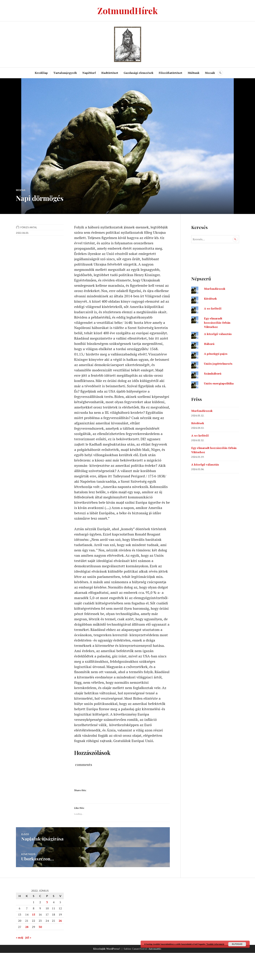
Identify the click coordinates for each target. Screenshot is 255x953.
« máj (19, 938)
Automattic (154, 949)
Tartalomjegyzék (65, 73)
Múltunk (193, 73)
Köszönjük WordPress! (106, 949)
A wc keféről (212, 308)
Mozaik (210, 73)
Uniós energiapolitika (219, 383)
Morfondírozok (214, 289)
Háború (209, 344)
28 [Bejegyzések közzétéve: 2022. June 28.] (26, 927)
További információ (215, 944)
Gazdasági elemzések (138, 73)
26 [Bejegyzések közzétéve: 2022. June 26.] (60, 921)
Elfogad (237, 944)
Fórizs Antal (28, 227)
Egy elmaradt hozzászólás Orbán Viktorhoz (217, 322)
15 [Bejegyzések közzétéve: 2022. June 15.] (33, 915)
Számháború (212, 373)
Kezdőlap (41, 73)
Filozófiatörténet (170, 73)
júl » (28, 938)
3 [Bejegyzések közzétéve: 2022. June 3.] (47, 902)
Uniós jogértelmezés (218, 364)
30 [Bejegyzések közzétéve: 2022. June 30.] (40, 927)
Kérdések (210, 299)
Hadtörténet (109, 73)
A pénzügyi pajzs (215, 354)
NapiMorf (89, 73)
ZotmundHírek (127, 10)
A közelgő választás (218, 334)
